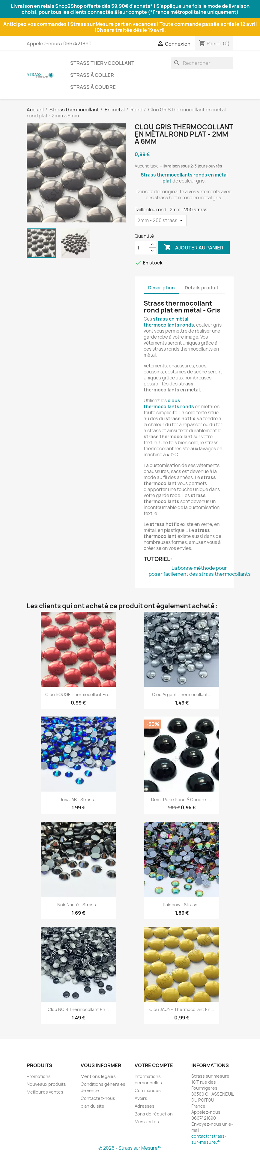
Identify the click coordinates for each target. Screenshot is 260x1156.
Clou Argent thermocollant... (181, 694)
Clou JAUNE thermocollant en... (181, 1009)
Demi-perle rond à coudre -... (181, 799)
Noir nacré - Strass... (78, 904)
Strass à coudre (93, 87)
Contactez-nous (98, 1098)
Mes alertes (147, 1121)
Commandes (148, 1090)
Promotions (39, 1076)
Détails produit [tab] (202, 288)
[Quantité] (142, 247)
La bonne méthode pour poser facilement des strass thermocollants (200, 571)
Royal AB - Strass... (78, 799)
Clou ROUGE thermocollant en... (78, 694)
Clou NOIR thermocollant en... (78, 1009)
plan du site (92, 1106)
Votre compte (154, 1065)
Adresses (144, 1106)
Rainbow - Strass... (182, 904)
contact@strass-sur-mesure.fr (208, 1139)
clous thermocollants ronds (169, 403)
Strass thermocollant (102, 63)
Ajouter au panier (193, 248)
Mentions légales (98, 1076)
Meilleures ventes (45, 1092)
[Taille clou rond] (161, 220)
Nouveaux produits (46, 1084)
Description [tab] (161, 288)
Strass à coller (92, 75)
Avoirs (141, 1098)
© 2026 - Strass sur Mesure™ (130, 1148)
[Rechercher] (202, 63)
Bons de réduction (154, 1114)
